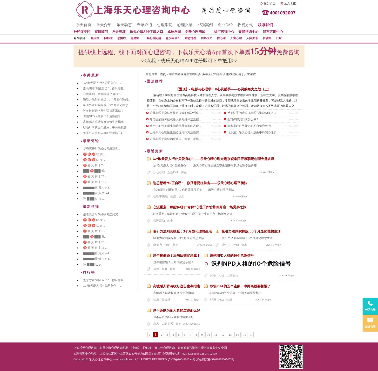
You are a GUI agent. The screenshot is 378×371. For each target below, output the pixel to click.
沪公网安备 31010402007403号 (215, 359)
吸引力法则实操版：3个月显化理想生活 (182, 231)
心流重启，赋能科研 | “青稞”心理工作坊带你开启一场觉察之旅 (199, 207)
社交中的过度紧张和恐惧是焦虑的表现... (175, 126)
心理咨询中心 (82, 353)
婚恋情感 (190, 38)
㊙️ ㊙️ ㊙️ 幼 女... (94, 154)
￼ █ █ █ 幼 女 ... (94, 198)
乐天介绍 (104, 25)
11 (215, 334)
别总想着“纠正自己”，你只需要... (104, 88)
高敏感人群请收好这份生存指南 (176, 286)
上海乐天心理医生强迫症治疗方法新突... (175, 132)
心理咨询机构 (119, 347)
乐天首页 (83, 25)
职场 (213, 299)
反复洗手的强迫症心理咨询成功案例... (251, 113)
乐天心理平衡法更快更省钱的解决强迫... (175, 113)
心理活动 (159, 220)
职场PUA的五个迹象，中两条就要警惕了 (240, 286)
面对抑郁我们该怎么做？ (243, 119)
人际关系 (252, 38)
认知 (181, 196)
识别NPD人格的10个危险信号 (232, 255)
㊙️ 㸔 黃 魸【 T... (94, 165)
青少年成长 (173, 38)
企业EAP (225, 25)
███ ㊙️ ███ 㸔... (94, 171)
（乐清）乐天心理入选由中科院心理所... (253, 132)
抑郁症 (108, 38)
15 (244, 334)
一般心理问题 (152, 38)
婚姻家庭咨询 (186, 347)
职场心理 (159, 172)
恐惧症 (121, 38)
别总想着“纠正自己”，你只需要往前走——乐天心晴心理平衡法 (200, 183)
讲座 (184, 172)
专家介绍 (144, 25)
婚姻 (173, 269)
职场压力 (206, 38)
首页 (163, 74)
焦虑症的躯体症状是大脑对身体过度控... (175, 119)
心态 (156, 324)
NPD (213, 275)
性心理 (221, 38)
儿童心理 (236, 38)
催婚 (156, 269)
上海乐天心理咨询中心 (88, 347)
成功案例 (205, 25)
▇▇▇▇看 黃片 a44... (97, 187)
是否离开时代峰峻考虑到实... (101, 148)
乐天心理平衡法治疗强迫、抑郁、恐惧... (175, 139)
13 (230, 334)
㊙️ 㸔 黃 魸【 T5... (95, 176)
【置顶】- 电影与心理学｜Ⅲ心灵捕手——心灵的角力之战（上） (223, 89)
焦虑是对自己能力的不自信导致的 (249, 126)
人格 (221, 275)
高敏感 (166, 299)
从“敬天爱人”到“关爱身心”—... (102, 83)
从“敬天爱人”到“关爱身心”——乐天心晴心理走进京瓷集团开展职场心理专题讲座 (213, 159)
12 (223, 334)
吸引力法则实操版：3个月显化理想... (106, 99)
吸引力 (157, 245)
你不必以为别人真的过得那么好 (176, 310)
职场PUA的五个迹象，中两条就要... (106, 127)
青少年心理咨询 (165, 347)
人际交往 (232, 275)
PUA (221, 299)
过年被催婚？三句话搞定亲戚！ (176, 255)
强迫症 (95, 38)
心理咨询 (203, 347)
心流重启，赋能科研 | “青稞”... (102, 94)
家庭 (164, 269)
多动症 (267, 38)
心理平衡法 (160, 196)
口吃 (279, 38)
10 (208, 334)
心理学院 (164, 25)
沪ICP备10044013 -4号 (182, 359)
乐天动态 (124, 25)
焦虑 (173, 196)
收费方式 (245, 25)
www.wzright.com (123, 359)
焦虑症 (134, 38)
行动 (167, 245)
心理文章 (185, 25)
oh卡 (170, 220)
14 (237, 334)
